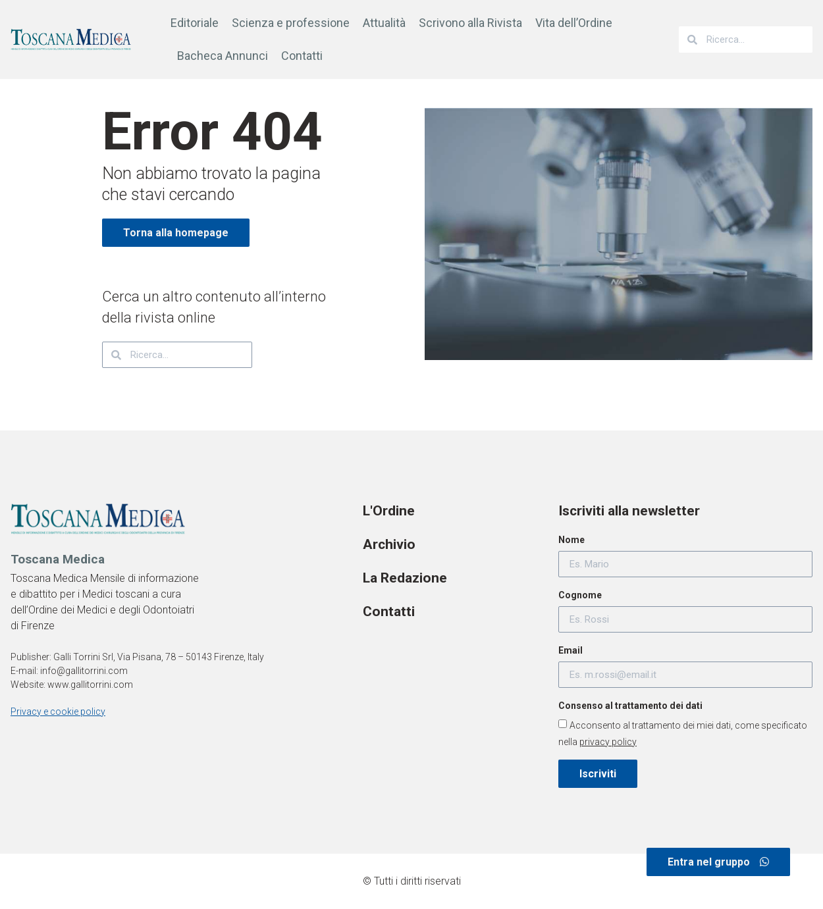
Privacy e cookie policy (58, 711)
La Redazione (405, 578)
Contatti (302, 56)
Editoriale (195, 23)
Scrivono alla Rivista (470, 23)
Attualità (384, 23)
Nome (571, 539)
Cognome (580, 595)
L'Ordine (389, 511)
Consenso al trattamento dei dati (630, 705)
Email (570, 650)
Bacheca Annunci (222, 56)
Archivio (389, 544)
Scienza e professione (291, 23)
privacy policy (608, 742)
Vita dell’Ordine (573, 23)
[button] (718, 862)
